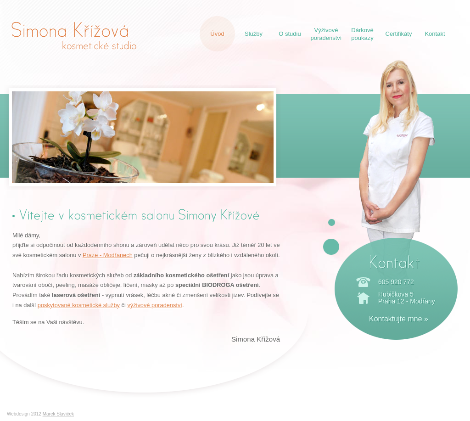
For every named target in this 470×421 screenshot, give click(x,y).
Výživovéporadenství (326, 34)
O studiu (290, 33)
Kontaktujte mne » (398, 319)
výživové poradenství (154, 305)
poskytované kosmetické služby (79, 305)
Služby (254, 33)
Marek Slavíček (58, 413)
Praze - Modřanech (108, 255)
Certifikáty (399, 33)
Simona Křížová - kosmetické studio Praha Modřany (73, 35)
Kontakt (435, 33)
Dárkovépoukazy (362, 34)
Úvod (217, 33)
